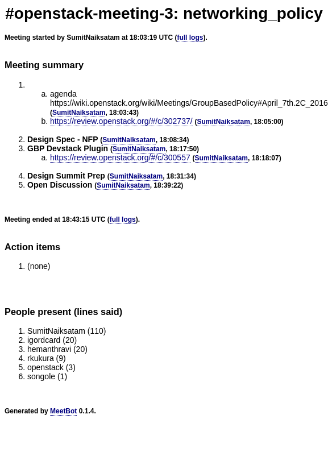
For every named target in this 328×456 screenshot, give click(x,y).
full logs (190, 38)
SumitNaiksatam (78, 113)
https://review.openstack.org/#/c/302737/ (121, 121)
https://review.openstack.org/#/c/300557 (120, 157)
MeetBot (63, 411)
